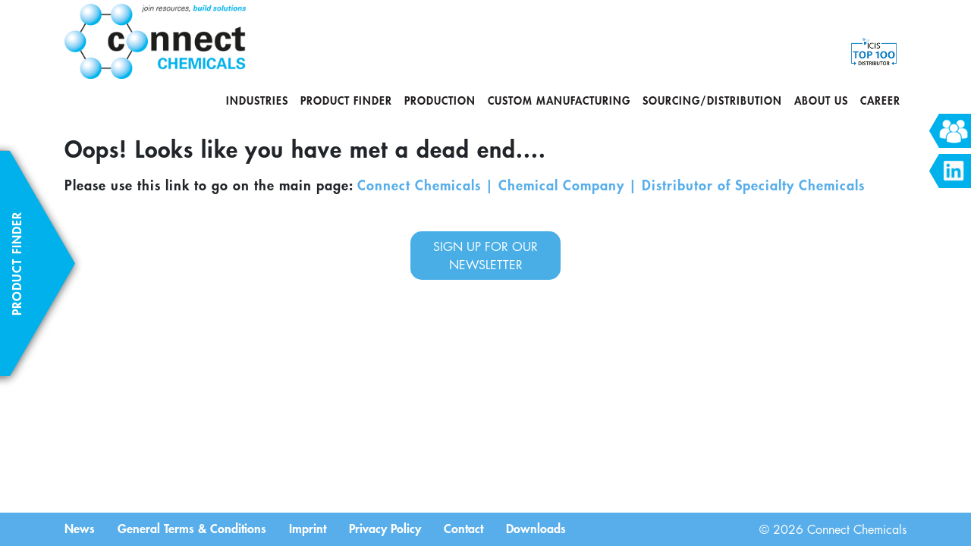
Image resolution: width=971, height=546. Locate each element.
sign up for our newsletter (485, 255)
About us (821, 100)
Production (440, 100)
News (79, 528)
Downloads (536, 528)
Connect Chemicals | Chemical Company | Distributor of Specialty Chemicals (611, 185)
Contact (463, 528)
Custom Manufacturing (559, 100)
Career (880, 100)
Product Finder (346, 100)
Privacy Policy (385, 528)
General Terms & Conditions (192, 528)
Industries (257, 100)
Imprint (307, 528)
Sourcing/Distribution (712, 100)
